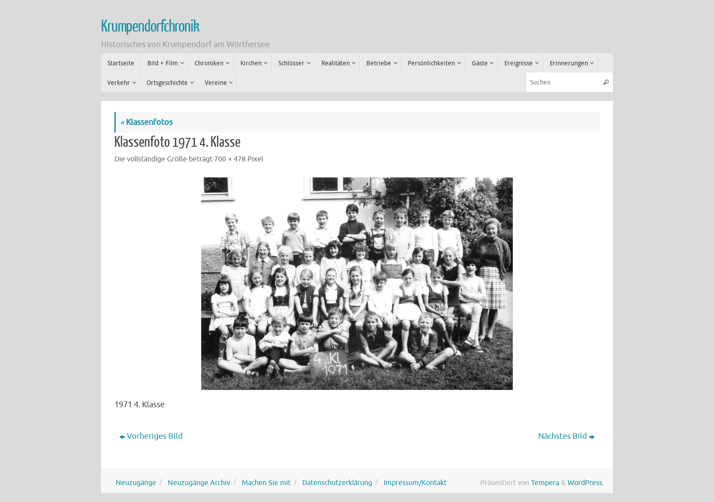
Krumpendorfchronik (150, 27)
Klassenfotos (146, 122)
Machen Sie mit (266, 482)
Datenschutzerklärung (337, 482)
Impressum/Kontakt (415, 482)
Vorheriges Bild (151, 436)
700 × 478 (230, 159)
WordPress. (586, 482)
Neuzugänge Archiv (199, 482)
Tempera (545, 482)
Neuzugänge (136, 482)
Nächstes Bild (566, 436)
